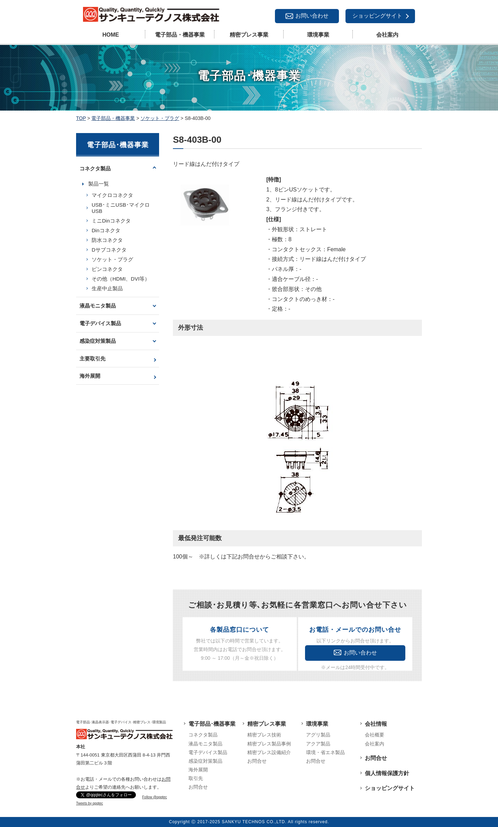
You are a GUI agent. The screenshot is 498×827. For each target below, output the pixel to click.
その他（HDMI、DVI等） (121, 279)
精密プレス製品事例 (269, 743)
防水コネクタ (107, 240)
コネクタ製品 (95, 168)
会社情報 (376, 724)
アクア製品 (318, 743)
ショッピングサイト (377, 16)
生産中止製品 (107, 288)
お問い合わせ (312, 16)
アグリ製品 (318, 734)
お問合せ (198, 787)
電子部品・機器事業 (180, 35)
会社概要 (374, 734)
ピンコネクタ (107, 269)
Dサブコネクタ (109, 250)
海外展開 (90, 376)
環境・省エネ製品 (325, 752)
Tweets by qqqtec (89, 803)
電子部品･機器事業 (212, 724)
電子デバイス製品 (100, 323)
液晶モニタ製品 (98, 306)
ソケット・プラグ (112, 259)
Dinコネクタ (106, 230)
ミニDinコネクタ (111, 221)
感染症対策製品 (98, 341)
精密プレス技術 (264, 734)
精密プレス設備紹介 (269, 752)
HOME (110, 35)
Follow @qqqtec (154, 797)
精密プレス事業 (249, 35)
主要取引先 (92, 358)
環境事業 (318, 35)
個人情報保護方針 (387, 773)
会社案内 (387, 35)
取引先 (195, 778)
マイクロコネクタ (112, 195)
